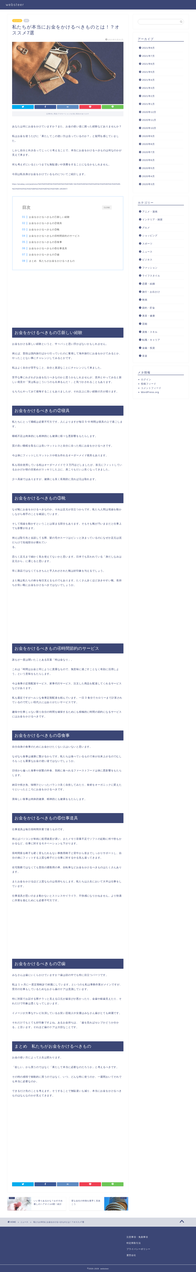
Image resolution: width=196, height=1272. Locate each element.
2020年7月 (148, 152)
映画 (144, 299)
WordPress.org (150, 392)
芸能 (144, 323)
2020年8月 (148, 144)
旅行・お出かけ (151, 291)
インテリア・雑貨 (152, 219)
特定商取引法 (133, 1243)
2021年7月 (148, 56)
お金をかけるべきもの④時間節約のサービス (54, 235)
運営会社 (131, 1255)
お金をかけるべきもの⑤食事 (45, 242)
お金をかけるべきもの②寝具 (45, 223)
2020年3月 (148, 184)
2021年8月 (148, 47)
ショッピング (150, 235)
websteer (15, 4)
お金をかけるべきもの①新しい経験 (49, 217)
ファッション (150, 267)
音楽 (144, 355)
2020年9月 (148, 136)
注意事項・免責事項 (137, 1237)
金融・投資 (148, 348)
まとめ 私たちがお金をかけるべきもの (52, 261)
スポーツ (147, 243)
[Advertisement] (67, 299)
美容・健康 (148, 315)
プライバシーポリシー (138, 1249)
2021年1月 (148, 104)
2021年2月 (148, 96)
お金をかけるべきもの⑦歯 (44, 254)
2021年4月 (148, 79)
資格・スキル (150, 332)
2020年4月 (148, 176)
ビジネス (147, 259)
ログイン (146, 379)
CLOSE (107, 207)
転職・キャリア (151, 339)
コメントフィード (151, 388)
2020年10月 (149, 128)
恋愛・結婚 (148, 283)
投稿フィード (148, 383)
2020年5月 (148, 168)
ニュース (17, 21)
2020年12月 (149, 112)
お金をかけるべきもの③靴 (44, 229)
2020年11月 (149, 120)
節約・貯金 (148, 307)
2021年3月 (148, 88)
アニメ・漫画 (150, 211)
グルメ (146, 227)
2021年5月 (148, 72)
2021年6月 (148, 63)
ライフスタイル (151, 275)
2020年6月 (148, 160)
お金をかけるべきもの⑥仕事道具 (48, 248)
